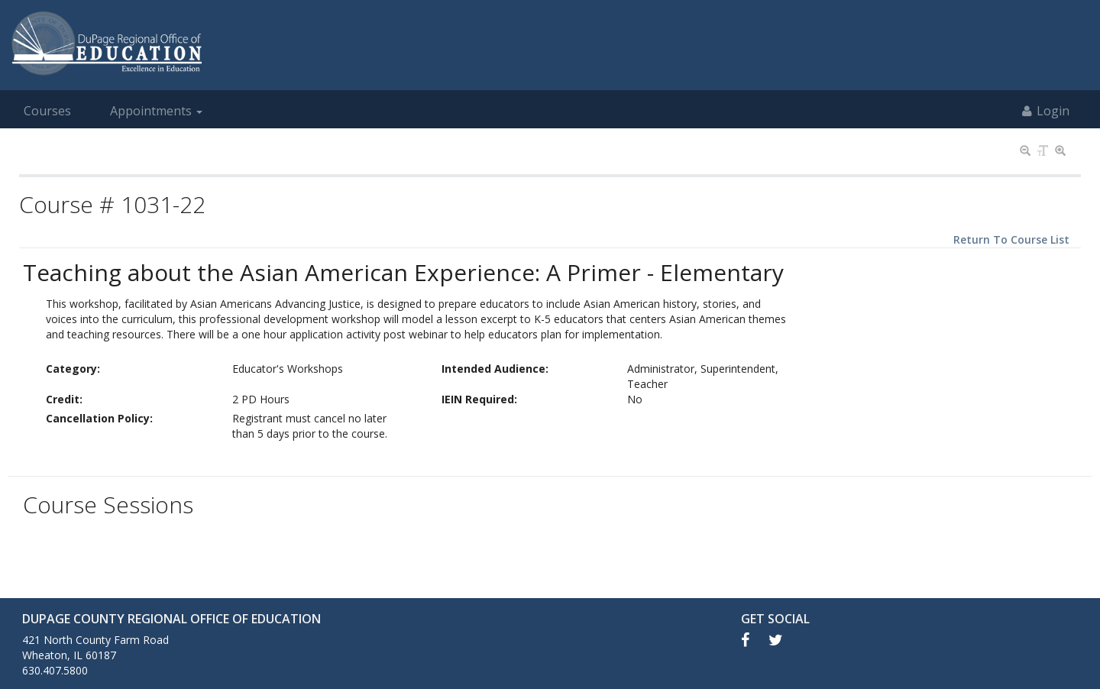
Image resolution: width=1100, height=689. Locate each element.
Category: (73, 368)
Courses (47, 110)
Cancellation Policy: (99, 418)
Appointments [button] (156, 110)
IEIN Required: (479, 399)
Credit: (64, 399)
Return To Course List (1011, 239)
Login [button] (1045, 110)
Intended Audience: (495, 368)
